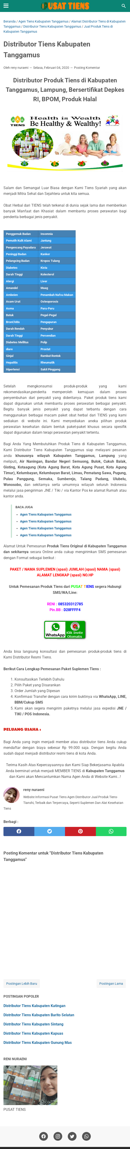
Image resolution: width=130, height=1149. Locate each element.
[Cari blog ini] (124, 6)
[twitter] (49, 831)
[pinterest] (80, 831)
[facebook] (18, 831)
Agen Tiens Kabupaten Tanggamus (45, 514)
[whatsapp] (111, 831)
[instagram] (57, 1136)
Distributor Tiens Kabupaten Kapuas (33, 1033)
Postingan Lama (111, 983)
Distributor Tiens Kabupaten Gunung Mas (37, 1042)
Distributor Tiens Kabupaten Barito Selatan (38, 1015)
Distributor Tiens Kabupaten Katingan (34, 1006)
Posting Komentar (87, 67)
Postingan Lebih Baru (21, 983)
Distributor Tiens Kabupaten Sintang (33, 1024)
